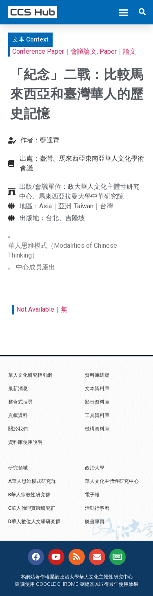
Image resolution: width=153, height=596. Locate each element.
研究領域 (18, 468)
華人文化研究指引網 (30, 375)
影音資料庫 (97, 402)
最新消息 (18, 388)
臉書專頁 (94, 521)
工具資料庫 (97, 415)
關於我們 (18, 429)
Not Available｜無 (41, 309)
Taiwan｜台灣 (93, 206)
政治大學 (94, 468)
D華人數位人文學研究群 (34, 521)
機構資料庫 (97, 429)
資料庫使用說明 (25, 442)
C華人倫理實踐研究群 (31, 508)
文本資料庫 (97, 388)
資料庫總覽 (97, 375)
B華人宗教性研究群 (29, 495)
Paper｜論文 (118, 51)
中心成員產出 (35, 267)
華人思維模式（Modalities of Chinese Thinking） (62, 250)
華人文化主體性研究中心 (112, 481)
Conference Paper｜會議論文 (54, 51)
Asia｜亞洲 (55, 206)
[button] (123, 12)
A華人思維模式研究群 (32, 481)
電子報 (92, 495)
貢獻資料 (18, 415)
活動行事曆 (97, 508)
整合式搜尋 (20, 402)
